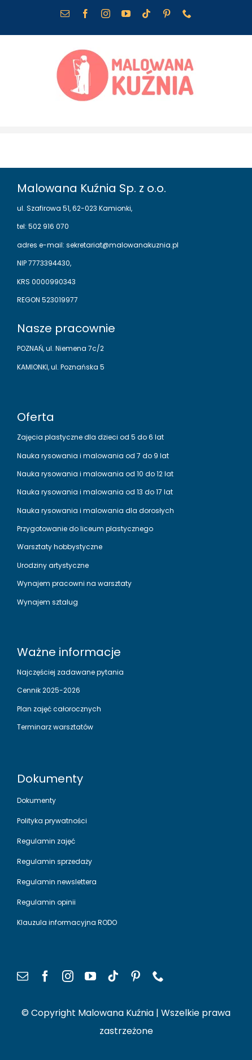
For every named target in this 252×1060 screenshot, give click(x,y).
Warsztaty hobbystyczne (59, 546)
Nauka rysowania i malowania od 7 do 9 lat (93, 456)
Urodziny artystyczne (53, 565)
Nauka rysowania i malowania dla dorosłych (95, 510)
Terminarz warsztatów (55, 727)
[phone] (158, 976)
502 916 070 (48, 226)
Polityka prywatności (52, 821)
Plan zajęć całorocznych (59, 709)
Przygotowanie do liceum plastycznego (85, 528)
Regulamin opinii (46, 902)
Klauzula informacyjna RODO (67, 922)
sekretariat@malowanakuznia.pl (121, 245)
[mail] (22, 976)
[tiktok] (113, 976)
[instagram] (67, 976)
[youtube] (90, 976)
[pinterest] (135, 976)
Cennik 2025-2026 (48, 690)
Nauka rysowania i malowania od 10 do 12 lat (95, 474)
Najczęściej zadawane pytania (70, 672)
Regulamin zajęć (46, 841)
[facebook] (45, 976)
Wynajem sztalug (47, 602)
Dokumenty (36, 800)
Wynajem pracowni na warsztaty (74, 583)
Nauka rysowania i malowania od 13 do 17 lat (95, 492)
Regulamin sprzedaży (54, 861)
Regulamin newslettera (57, 882)
